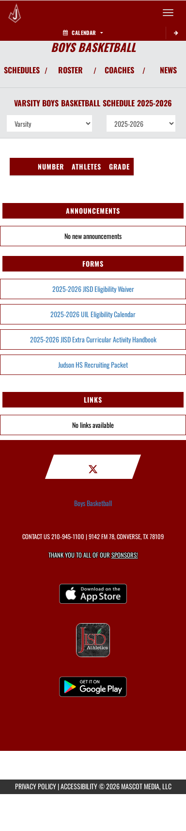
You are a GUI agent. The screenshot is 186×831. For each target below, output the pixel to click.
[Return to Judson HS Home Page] (14, 12)
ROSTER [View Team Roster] (70, 70)
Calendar (83, 32)
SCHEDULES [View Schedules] (22, 70)
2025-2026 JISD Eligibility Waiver (93, 289)
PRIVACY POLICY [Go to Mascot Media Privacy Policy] (35, 786)
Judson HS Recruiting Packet (93, 364)
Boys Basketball (93, 503)
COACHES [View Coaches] (119, 70)
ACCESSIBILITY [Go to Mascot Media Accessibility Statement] (79, 786)
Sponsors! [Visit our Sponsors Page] (124, 555)
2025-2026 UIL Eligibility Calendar (93, 314)
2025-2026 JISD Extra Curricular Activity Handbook (93, 339)
